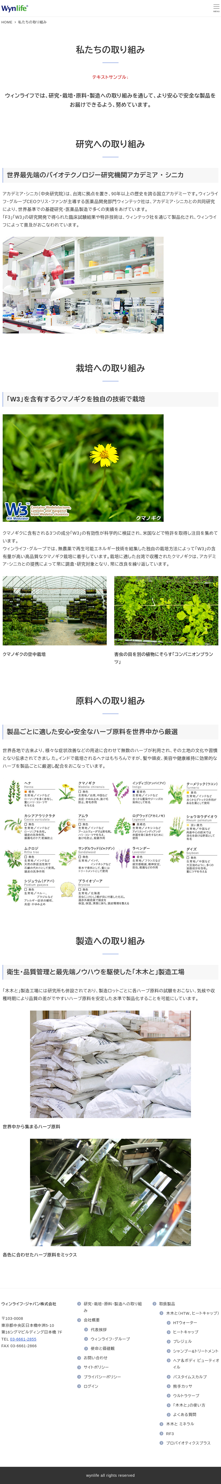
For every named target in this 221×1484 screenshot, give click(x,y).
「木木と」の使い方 (189, 1405)
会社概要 (92, 1320)
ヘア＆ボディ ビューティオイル (196, 1364)
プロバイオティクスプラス (188, 1443)
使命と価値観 (103, 1348)
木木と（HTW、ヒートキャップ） (192, 1313)
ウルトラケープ (186, 1396)
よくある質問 (185, 1415)
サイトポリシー (96, 1367)
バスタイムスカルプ (190, 1377)
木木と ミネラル (180, 1424)
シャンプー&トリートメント (196, 1351)
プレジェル (182, 1341)
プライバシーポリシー (102, 1377)
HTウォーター (185, 1323)
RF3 (170, 1434)
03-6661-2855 (23, 1339)
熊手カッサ (183, 1386)
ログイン (91, 1386)
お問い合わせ (96, 1358)
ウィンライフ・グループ (110, 1339)
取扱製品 (167, 1304)
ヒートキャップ (185, 1332)
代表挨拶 (99, 1330)
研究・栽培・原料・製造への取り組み (113, 1307)
